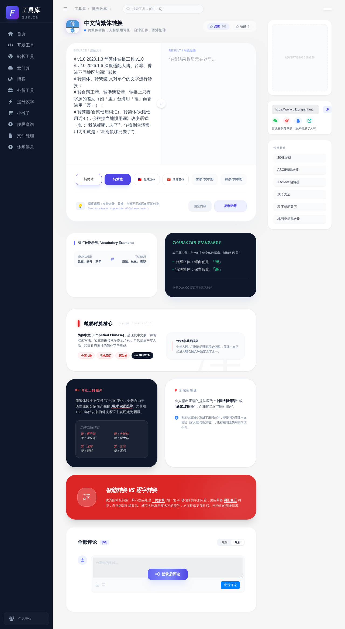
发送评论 (230, 585)
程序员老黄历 (287, 207)
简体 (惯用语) (233, 179)
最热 (224, 542)
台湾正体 (146, 179)
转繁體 (118, 179)
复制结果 (230, 206)
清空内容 (200, 206)
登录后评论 (167, 574)
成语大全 (283, 194)
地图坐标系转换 (288, 219)
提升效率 (100, 9)
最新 (237, 542)
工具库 (80, 9)
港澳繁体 (175, 179)
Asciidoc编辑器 (288, 182)
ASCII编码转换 (288, 170)
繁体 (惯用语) (204, 179)
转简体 (89, 179)
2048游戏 (284, 158)
